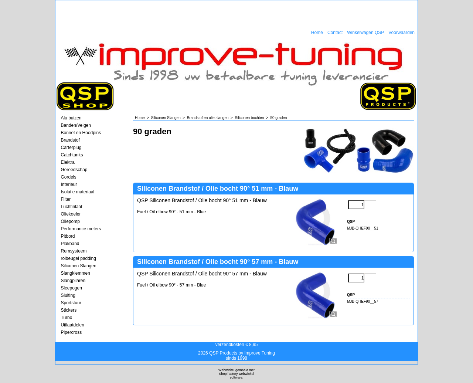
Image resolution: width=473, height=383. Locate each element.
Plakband (70, 243)
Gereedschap (74, 169)
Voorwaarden (401, 32)
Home (317, 32)
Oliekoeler (71, 214)
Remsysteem (74, 251)
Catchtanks (72, 154)
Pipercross (71, 332)
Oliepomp (70, 221)
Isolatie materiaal (78, 191)
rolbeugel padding (78, 258)
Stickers (69, 310)
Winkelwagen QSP (365, 32)
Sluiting (68, 295)
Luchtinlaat (71, 206)
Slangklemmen (75, 273)
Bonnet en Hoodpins (81, 132)
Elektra (68, 162)
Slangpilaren (73, 280)
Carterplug (71, 147)
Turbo (66, 317)
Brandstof (70, 140)
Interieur (69, 184)
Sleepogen (71, 288)
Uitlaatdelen (72, 325)
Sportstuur (71, 302)
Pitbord (68, 236)
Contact (335, 32)
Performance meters (81, 228)
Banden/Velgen (76, 125)
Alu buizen (71, 118)
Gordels (68, 177)
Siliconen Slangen (78, 265)
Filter (66, 199)
